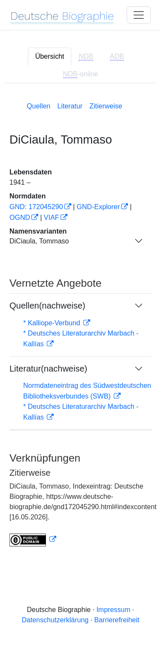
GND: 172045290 (36, 206)
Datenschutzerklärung (55, 620)
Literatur (69, 106)
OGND (19, 217)
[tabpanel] (80, 322)
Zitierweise (105, 106)
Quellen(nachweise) (47, 305)
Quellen (38, 106)
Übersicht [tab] (49, 56)
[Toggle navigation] (139, 15)
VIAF (51, 217)
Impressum (113, 609)
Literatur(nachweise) (48, 368)
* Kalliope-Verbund (52, 323)
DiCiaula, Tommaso (39, 241)
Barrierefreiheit (117, 620)
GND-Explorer (98, 206)
